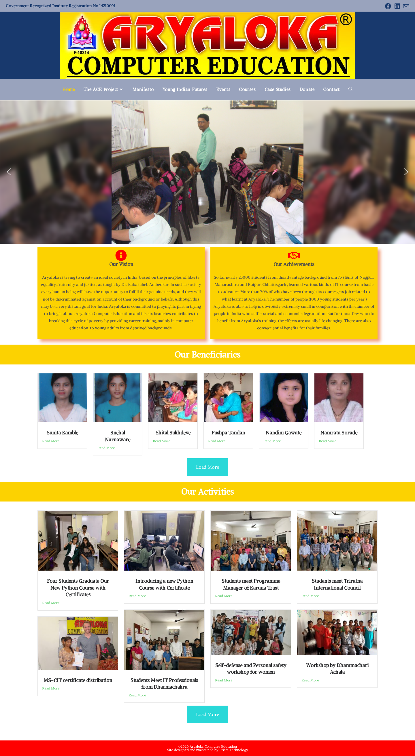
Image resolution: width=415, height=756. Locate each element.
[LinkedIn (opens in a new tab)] (397, 6)
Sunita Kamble (62, 433)
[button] (9, 171)
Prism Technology (233, 750)
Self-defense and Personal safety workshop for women (250, 668)
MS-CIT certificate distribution (78, 680)
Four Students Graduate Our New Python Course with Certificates (78, 588)
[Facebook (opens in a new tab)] (388, 6)
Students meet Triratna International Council (337, 584)
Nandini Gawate (283, 433)
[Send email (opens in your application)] (405, 6)
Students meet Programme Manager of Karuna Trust (251, 584)
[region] (207, 172)
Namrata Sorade (338, 433)
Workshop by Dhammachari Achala (337, 668)
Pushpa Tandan (228, 433)
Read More (51, 441)
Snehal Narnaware (117, 436)
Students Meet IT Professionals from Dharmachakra (164, 683)
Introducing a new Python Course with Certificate (164, 584)
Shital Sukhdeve (173, 433)
